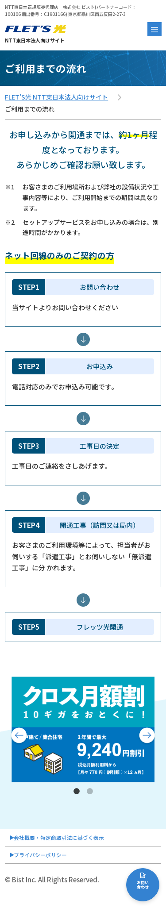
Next (147, 736)
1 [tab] (76, 791)
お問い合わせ (142, 889)
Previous (19, 736)
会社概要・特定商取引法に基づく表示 (71, 839)
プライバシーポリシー (48, 861)
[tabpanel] (83, 730)
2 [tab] (89, 791)
